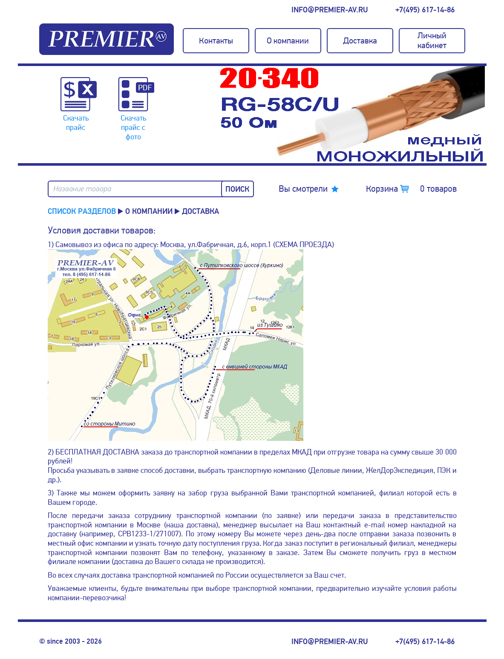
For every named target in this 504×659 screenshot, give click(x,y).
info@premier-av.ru (329, 9)
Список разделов (82, 211)
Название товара (82, 188)
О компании (149, 211)
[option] (352, 114)
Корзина (411, 188)
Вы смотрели (303, 188)
